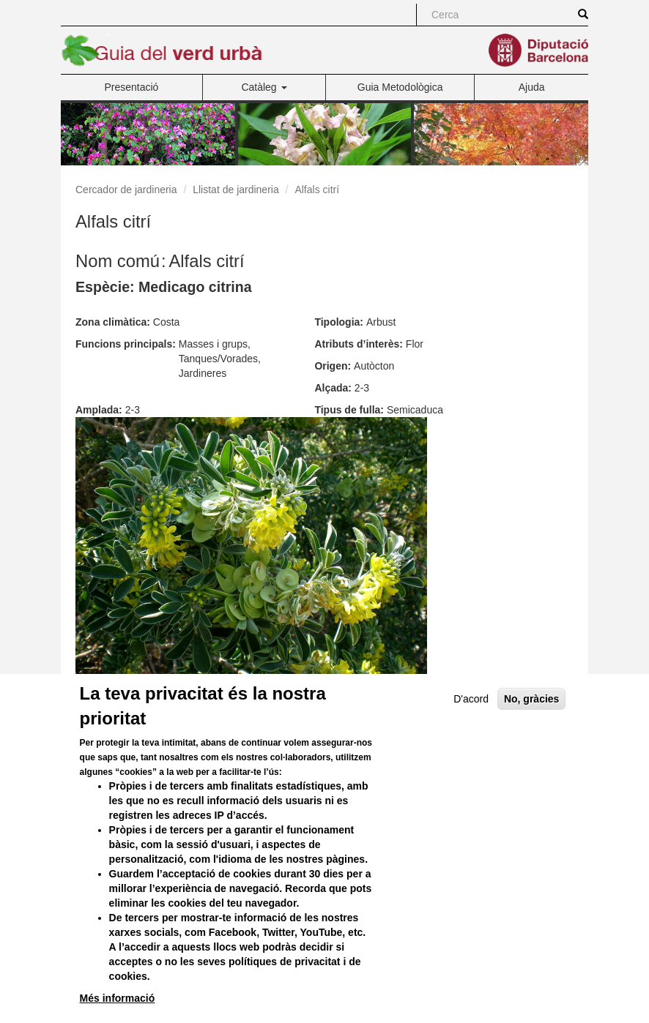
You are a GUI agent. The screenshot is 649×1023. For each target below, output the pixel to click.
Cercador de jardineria (126, 189)
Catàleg (263, 87)
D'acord (471, 734)
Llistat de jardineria (236, 189)
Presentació (131, 87)
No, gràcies (531, 734)
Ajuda (532, 87)
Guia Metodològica (400, 87)
